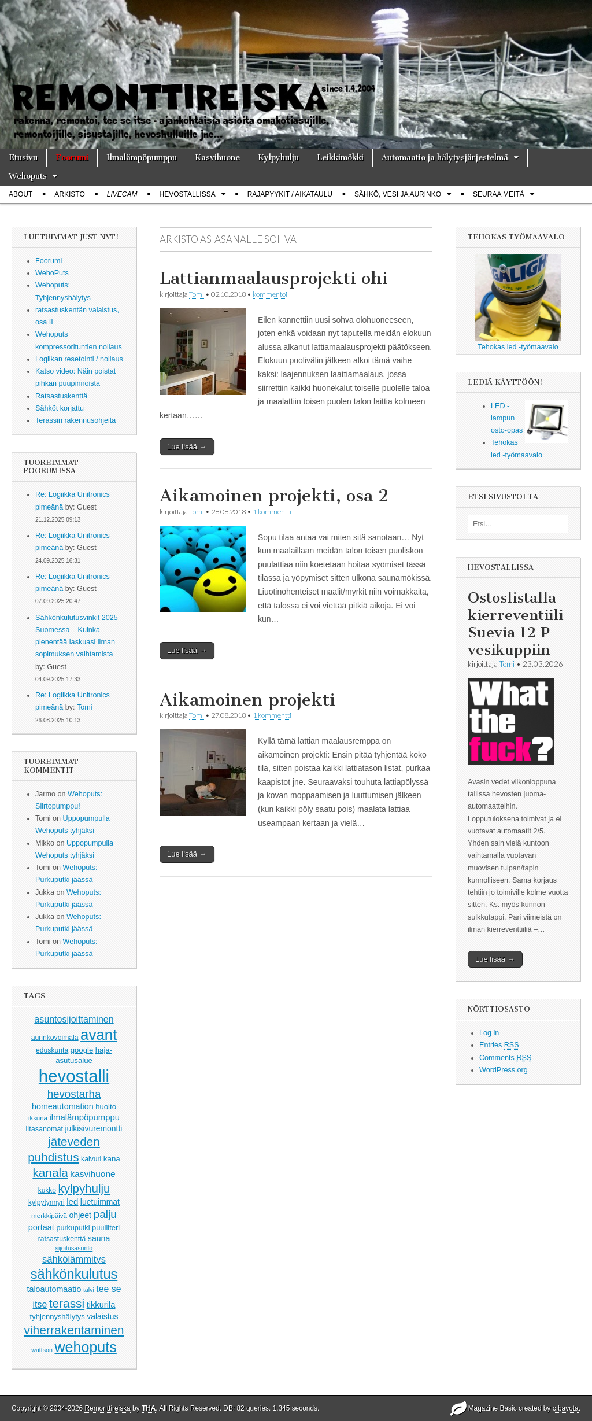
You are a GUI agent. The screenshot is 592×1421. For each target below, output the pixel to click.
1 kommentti (272, 511)
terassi (66, 1303)
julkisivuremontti (93, 1128)
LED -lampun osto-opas (507, 418)
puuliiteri (106, 1227)
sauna (99, 1238)
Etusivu (23, 158)
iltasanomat (44, 1129)
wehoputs (85, 1347)
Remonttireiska (107, 1408)
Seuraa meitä (498, 194)
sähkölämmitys (74, 1259)
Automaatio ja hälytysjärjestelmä (445, 158)
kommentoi (270, 294)
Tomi (84, 707)
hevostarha (74, 1094)
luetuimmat (100, 1201)
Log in (489, 1033)
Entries (499, 1045)
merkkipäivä (49, 1215)
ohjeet (80, 1215)
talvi (88, 1289)
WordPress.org (503, 1070)
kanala (50, 1172)
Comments (505, 1058)
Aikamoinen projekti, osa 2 (274, 495)
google (82, 1050)
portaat (41, 1227)
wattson (42, 1349)
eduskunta (52, 1050)
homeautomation (63, 1106)
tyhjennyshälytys (57, 1316)
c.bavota (566, 1408)
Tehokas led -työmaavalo (518, 302)
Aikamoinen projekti (247, 699)
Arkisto (69, 194)
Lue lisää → (187, 446)
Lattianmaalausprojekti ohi (274, 278)
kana (111, 1158)
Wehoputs (28, 176)
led (72, 1201)
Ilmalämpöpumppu (141, 158)
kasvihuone (92, 1174)
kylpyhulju (84, 1188)
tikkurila (101, 1304)
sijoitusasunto (74, 1248)
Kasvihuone (217, 158)
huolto (105, 1106)
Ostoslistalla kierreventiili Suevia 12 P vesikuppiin (515, 624)
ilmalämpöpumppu (84, 1117)
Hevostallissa (188, 194)
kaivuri (91, 1159)
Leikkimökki (340, 158)
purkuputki (73, 1228)
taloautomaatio (54, 1289)
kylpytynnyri (46, 1202)
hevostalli (74, 1076)
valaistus (102, 1316)
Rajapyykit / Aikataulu (289, 194)
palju (105, 1214)
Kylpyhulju (278, 158)
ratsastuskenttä (62, 1239)
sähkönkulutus (74, 1274)
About (20, 194)
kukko (47, 1190)
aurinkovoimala (55, 1038)
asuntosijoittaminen (73, 1019)
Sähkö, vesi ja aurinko (397, 194)
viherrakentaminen (74, 1330)
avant (98, 1035)
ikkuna (37, 1117)
